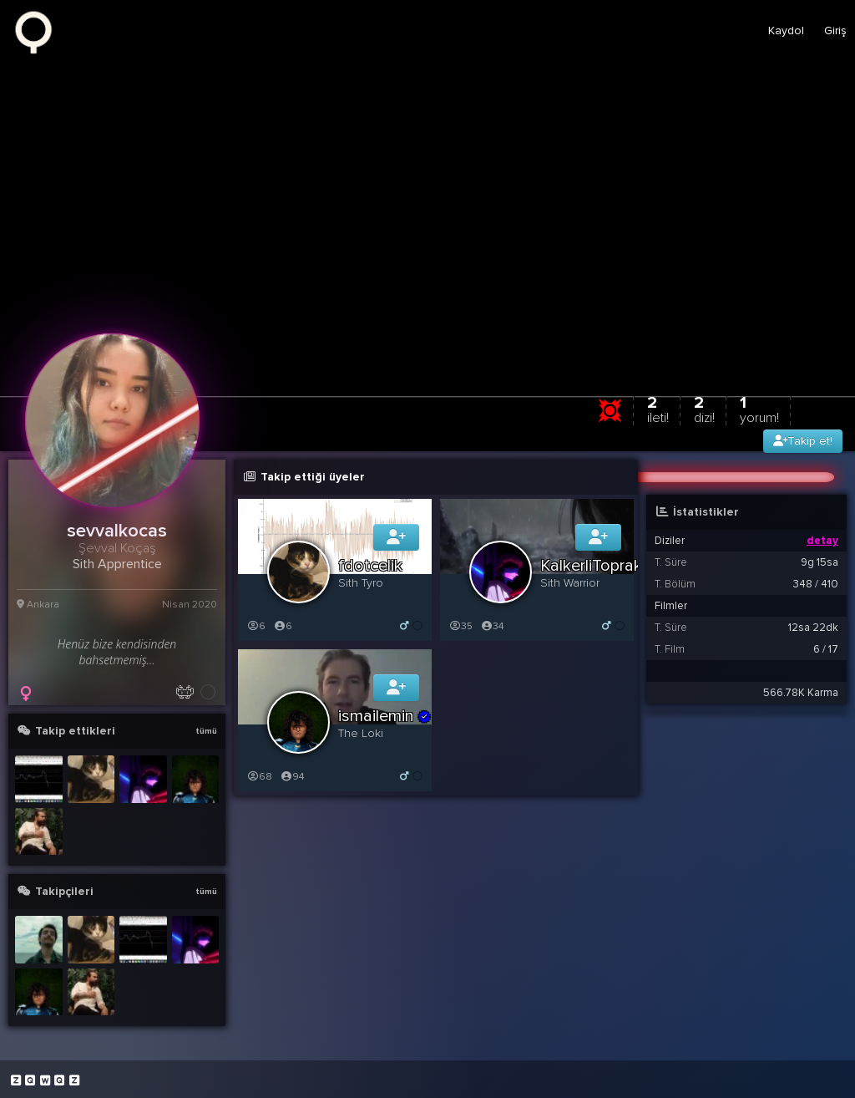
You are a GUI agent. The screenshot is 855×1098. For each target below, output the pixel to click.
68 (259, 776)
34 (491, 626)
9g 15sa (819, 562)
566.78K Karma (800, 692)
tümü (206, 731)
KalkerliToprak (591, 566)
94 (292, 776)
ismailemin (385, 716)
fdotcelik (370, 566)
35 (460, 626)
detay (822, 540)
